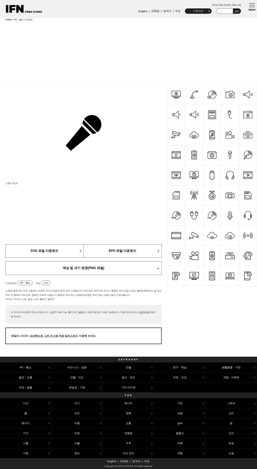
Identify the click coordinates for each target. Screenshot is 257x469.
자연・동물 (25, 387)
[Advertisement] (128, 52)
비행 (77, 423)
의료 (77, 433)
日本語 (154, 11)
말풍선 (180, 433)
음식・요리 (128, 377)
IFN (14, 8)
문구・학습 (180, 367)
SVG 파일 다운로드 (44, 251)
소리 (45, 282)
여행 (180, 453)
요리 (231, 433)
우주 (128, 443)
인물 (128, 367)
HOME (8, 19)
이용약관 (197, 11)
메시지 (26, 423)
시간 (25, 403)
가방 (25, 453)
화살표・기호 (77, 387)
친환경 (128, 433)
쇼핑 (231, 453)
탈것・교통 (25, 377)
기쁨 (25, 443)
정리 (77, 453)
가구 (25, 433)
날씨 (180, 423)
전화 (128, 413)
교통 (128, 423)
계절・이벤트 (231, 377)
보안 (77, 413)
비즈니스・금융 (77, 367)
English (142, 11)
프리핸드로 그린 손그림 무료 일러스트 (52, 335)
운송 (231, 443)
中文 (177, 11)
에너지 (128, 403)
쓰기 (77, 403)
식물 (77, 443)
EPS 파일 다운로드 (122, 251)
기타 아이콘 (128, 387)
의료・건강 (180, 377)
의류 (180, 443)
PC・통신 (19, 19)
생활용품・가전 (231, 367)
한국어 (166, 11)
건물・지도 (77, 377)
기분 (180, 403)
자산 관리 (128, 453)
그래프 (231, 403)
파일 (180, 413)
